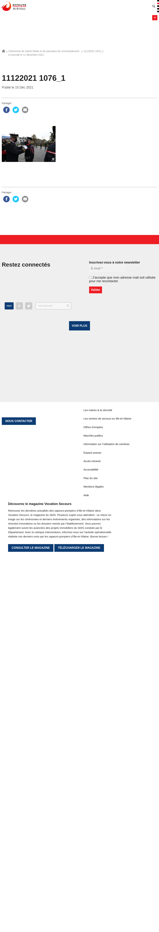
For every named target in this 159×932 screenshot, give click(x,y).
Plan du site (91, 748)
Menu (154, 17)
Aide (86, 765)
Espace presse (92, 722)
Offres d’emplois (93, 697)
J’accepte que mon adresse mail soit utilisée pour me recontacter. (122, 279)
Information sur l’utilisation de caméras (106, 714)
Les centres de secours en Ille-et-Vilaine (107, 688)
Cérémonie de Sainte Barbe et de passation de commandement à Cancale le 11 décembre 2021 (43, 53)
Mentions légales (94, 756)
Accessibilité (91, 739)
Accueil (3, 51)
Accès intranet (92, 731)
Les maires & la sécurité (98, 680)
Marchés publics (93, 705)
